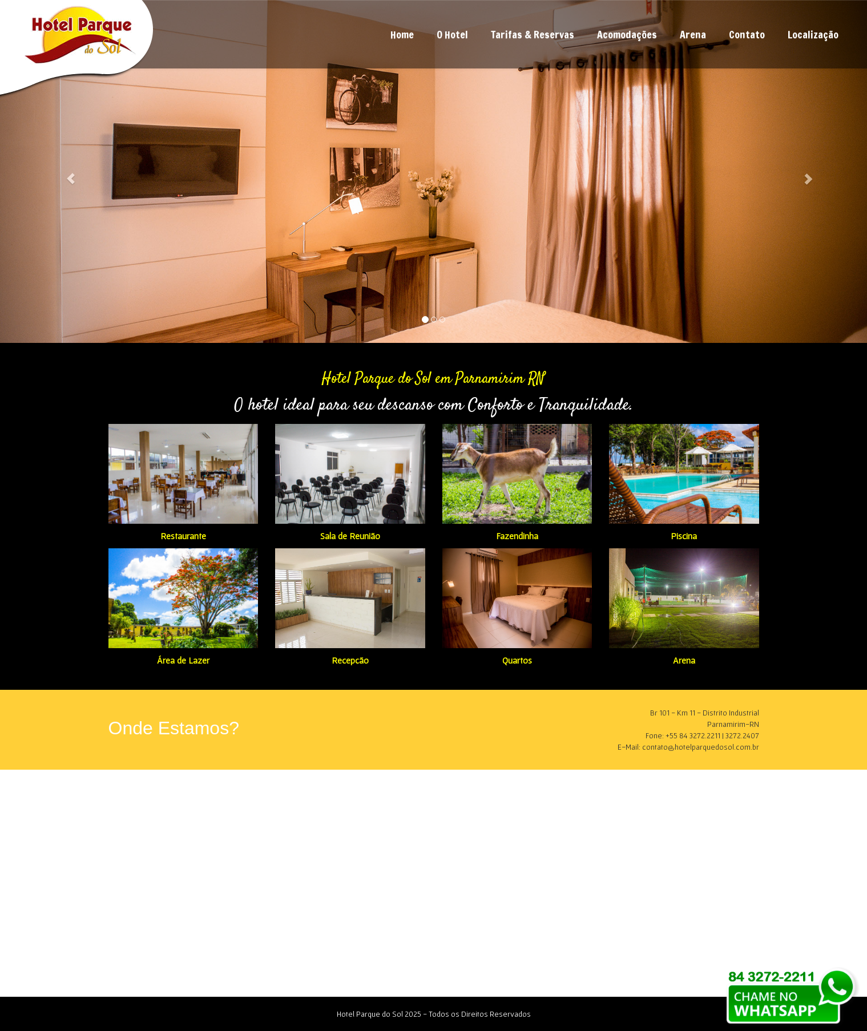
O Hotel (452, 34)
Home (402, 34)
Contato (747, 34)
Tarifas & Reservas (532, 34)
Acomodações (627, 34)
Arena (693, 34)
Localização (813, 34)
